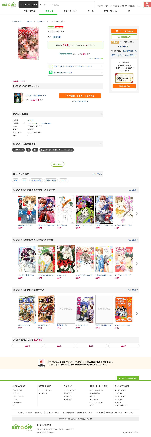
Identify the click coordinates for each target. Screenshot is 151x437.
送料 (24, 180)
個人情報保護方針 (69, 413)
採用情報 (29, 413)
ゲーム (91, 11)
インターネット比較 (96, 402)
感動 (35, 150)
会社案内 (21, 413)
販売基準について (130, 51)
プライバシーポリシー (53, 413)
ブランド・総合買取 (121, 405)
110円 (27, 345)
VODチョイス (93, 399)
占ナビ (91, 405)
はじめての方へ (94, 393)
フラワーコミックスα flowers (39, 123)
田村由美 (57, 36)
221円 (123, 345)
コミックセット (70, 11)
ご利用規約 (99, 413)
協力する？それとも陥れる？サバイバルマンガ (56, 150)
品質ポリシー (38, 413)
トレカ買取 (118, 393)
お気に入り (124, 6)
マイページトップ (70, 390)
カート (139, 6)
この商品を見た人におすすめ (77, 289)
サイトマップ (128, 413)
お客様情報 (67, 399)
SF (28, 150)
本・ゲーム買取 (120, 390)
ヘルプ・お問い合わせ (96, 390)
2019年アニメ (18, 150)
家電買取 (118, 402)
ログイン (101, 6)
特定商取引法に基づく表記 (45, 432)
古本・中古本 (29, 11)
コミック (49, 11)
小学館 (30, 120)
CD (128, 11)
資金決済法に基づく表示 (114, 413)
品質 (16, 180)
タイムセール (42, 393)
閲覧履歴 (132, 6)
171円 (91, 345)
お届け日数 (36, 180)
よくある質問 (59, 174)
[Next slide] (136, 213)
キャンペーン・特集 (45, 390)
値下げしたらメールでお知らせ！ (124, 55)
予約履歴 (116, 6)
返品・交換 (51, 180)
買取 (147, 6)
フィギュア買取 (120, 396)
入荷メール (108, 6)
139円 (59, 345)
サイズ (64, 180)
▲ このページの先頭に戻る (128, 378)
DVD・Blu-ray (110, 11)
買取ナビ (92, 396)
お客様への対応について (85, 413)
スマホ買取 (118, 399)
